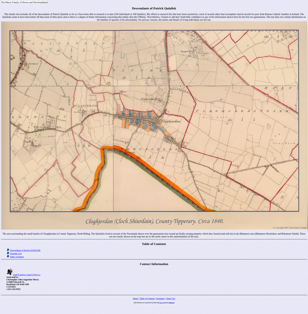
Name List (170, 298)
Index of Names (17, 257)
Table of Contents (147, 298)
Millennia (171, 302)
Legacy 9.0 (162, 302)
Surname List (16, 253)
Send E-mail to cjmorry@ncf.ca (23, 275)
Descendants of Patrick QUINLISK (25, 250)
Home (135, 298)
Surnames (160, 298)
